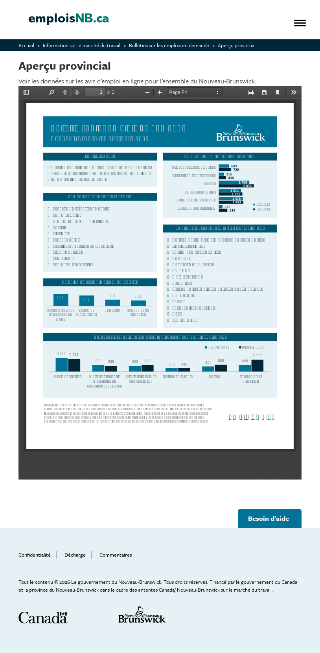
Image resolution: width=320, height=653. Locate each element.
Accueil (26, 45)
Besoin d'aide (268, 518)
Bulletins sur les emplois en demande (169, 45)
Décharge (75, 555)
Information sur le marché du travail (81, 45)
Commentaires (115, 555)
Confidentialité (34, 555)
